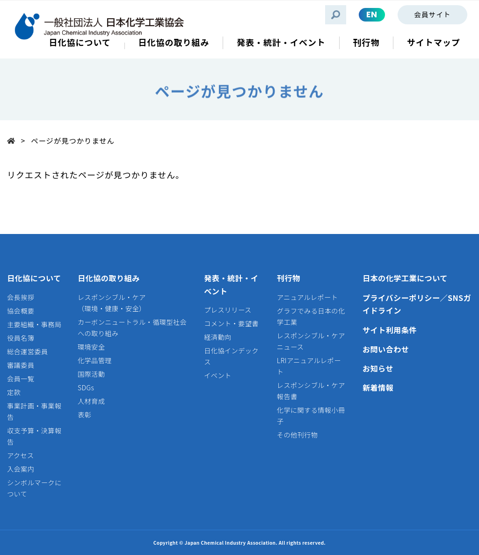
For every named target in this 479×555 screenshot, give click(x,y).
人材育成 (91, 401)
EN (371, 14)
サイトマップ (433, 42)
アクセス (20, 455)
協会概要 (20, 310)
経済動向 (217, 337)
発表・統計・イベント (231, 284)
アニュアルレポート (307, 297)
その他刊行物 (297, 434)
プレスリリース (227, 309)
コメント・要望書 (231, 323)
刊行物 (288, 278)
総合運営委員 (27, 351)
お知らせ (378, 368)
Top (14, 140)
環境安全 (91, 346)
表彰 (84, 414)
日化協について (34, 278)
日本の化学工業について (405, 278)
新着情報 (378, 387)
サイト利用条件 (390, 330)
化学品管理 (95, 360)
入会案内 (20, 469)
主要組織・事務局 (34, 324)
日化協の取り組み (109, 278)
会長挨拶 (20, 297)
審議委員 (20, 365)
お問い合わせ (386, 349)
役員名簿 (20, 338)
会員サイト (432, 14)
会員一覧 (20, 378)
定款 (14, 392)
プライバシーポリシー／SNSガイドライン (417, 304)
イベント (217, 375)
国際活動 (91, 374)
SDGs (86, 387)
